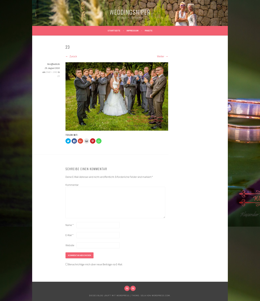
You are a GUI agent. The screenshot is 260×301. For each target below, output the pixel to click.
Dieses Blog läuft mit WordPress (109, 295)
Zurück (71, 56)
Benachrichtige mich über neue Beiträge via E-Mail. (95, 264)
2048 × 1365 (51, 72)
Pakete (148, 30)
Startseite (114, 30)
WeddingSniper (130, 11)
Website (69, 245)
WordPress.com (161, 295)
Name (69, 225)
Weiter (162, 56)
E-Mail (69, 235)
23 (58, 76)
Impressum (132, 30)
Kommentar (70, 184)
